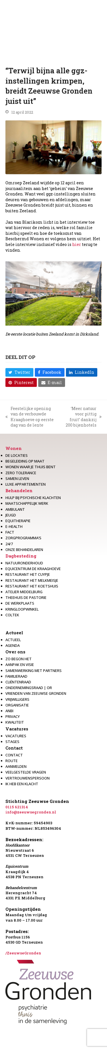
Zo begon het (18, 658)
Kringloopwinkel (22, 609)
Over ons (15, 652)
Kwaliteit (14, 722)
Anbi (9, 710)
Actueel (14, 632)
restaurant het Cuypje (27, 574)
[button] (19, 372)
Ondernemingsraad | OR (28, 687)
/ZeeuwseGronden (23, 953)
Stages (12, 741)
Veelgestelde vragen (25, 772)
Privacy (12, 716)
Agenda (12, 645)
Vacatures (16, 729)
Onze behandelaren (24, 549)
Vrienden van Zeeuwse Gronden (35, 693)
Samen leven (17, 478)
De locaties (16, 455)
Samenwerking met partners (33, 670)
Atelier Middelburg (24, 591)
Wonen (13, 448)
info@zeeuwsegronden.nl (30, 812)
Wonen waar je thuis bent (30, 466)
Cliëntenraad (18, 681)
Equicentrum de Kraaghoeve (33, 568)
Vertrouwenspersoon (27, 778)
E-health (14, 526)
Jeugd (10, 515)
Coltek (12, 614)
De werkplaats (19, 603)
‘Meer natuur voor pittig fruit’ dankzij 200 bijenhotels (83, 417)
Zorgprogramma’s (23, 537)
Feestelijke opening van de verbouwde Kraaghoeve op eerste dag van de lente (29, 417)
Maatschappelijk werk (26, 503)
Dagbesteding (21, 556)
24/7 (9, 543)
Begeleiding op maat (25, 461)
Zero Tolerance (20, 472)
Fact (9, 532)
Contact (14, 748)
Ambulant (15, 509)
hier (76, 244)
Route (11, 760)
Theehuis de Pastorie (26, 597)
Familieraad (16, 676)
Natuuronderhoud (24, 563)
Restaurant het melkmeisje (31, 580)
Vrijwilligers (17, 699)
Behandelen (19, 490)
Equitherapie (18, 520)
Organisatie (17, 705)
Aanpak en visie (19, 664)
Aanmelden (16, 766)
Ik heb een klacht (21, 783)
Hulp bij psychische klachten (33, 497)
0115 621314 (16, 806)
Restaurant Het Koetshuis (31, 586)
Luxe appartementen (25, 484)
